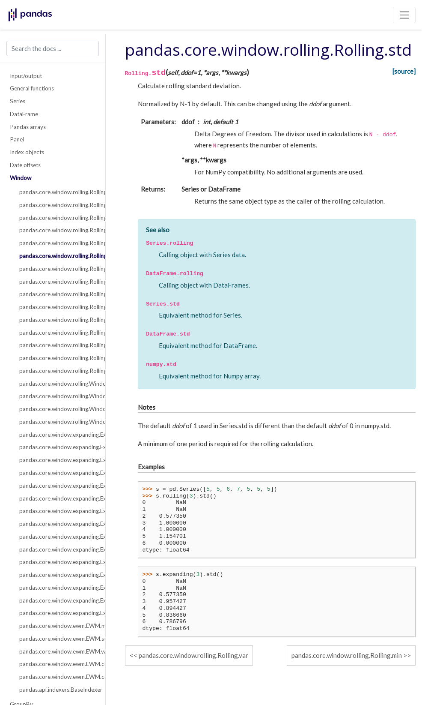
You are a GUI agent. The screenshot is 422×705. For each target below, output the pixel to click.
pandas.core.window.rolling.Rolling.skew (57, 319)
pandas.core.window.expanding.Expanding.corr (57, 536)
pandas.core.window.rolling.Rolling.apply (57, 345)
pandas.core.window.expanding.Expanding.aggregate (57, 600)
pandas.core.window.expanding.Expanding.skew (57, 561)
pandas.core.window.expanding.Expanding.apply (57, 587)
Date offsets (25, 165)
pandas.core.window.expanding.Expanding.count (57, 434)
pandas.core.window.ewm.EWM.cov (57, 676)
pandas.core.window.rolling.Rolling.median (57, 230)
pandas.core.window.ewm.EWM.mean (57, 625)
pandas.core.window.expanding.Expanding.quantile (57, 612)
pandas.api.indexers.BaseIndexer (57, 689)
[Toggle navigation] (404, 15)
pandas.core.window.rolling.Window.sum (57, 396)
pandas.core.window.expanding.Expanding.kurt (57, 574)
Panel (17, 139)
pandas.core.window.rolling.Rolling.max (57, 281)
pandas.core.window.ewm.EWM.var (57, 651)
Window (20, 177)
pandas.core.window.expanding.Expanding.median (57, 472)
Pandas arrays (28, 126)
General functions (32, 88)
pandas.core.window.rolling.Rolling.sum (57, 204)
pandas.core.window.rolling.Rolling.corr (57, 294)
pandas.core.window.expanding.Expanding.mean (57, 459)
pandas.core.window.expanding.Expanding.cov (57, 549)
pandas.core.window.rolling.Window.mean (57, 383)
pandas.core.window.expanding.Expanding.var (57, 485)
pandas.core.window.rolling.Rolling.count (57, 192)
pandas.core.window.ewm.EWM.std (57, 638)
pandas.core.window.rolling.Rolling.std (57, 255)
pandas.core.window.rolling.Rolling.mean (57, 217)
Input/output (26, 75)
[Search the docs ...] (52, 48)
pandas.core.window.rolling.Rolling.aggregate (57, 357)
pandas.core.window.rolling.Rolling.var (57, 243)
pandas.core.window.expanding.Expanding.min (57, 510)
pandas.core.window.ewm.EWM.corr (57, 663)
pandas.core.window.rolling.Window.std (57, 421)
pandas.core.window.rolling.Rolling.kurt (57, 332)
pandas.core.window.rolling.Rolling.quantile (57, 370)
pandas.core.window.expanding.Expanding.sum (57, 447)
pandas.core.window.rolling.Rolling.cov (57, 306)
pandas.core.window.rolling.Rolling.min (57, 268)
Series (17, 101)
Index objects (27, 152)
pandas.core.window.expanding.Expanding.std (57, 498)
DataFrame (24, 114)
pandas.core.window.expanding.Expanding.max (57, 523)
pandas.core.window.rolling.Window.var (57, 408)
